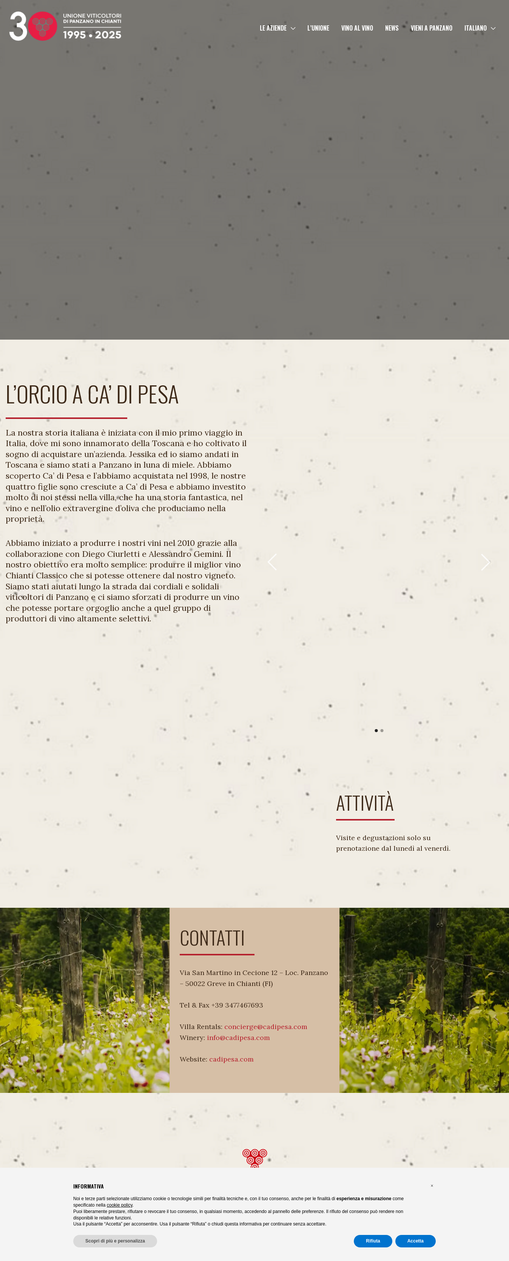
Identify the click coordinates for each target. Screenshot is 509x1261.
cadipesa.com (231, 1059)
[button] (291, 27)
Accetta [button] (415, 1241)
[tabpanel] (379, 553)
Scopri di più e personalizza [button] (115, 1241)
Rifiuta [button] (373, 1241)
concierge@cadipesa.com (265, 1026)
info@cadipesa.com (238, 1037)
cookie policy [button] (120, 1205)
